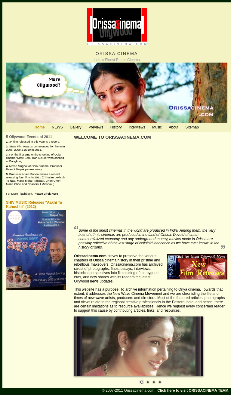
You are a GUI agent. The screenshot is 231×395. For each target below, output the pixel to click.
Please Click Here (46, 193)
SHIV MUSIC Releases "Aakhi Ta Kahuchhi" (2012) (34, 204)
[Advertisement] (150, 183)
